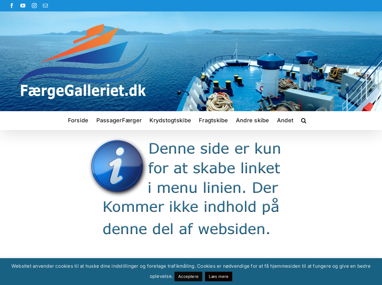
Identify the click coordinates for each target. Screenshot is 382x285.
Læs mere (219, 276)
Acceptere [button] (188, 276)
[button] (303, 120)
